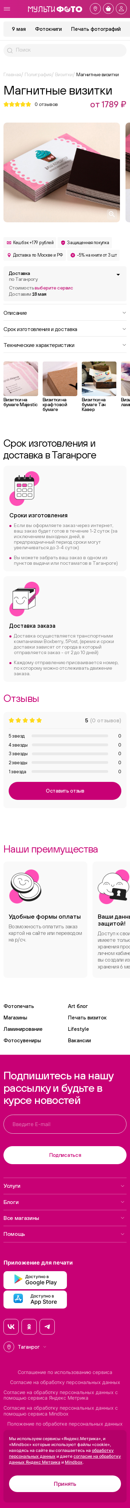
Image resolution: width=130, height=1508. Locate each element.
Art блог (78, 1006)
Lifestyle (78, 1029)
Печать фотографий (96, 29)
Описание (65, 312)
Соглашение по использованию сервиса (65, 1372)
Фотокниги (48, 29)
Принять (65, 1483)
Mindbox (74, 1462)
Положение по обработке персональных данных (65, 1424)
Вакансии (79, 1040)
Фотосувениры (22, 1040)
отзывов (46, 104)
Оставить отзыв (65, 791)
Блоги (64, 1202)
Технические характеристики (65, 344)
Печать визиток (87, 1017)
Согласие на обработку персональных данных (65, 1382)
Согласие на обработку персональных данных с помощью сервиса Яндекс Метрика (60, 1395)
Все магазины (64, 1218)
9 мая (19, 29)
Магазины (15, 1017)
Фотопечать (18, 1006)
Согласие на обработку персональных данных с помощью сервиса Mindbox (60, 1411)
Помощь (64, 1234)
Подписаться (65, 1155)
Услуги (64, 1186)
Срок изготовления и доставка (65, 328)
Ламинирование (23, 1029)
